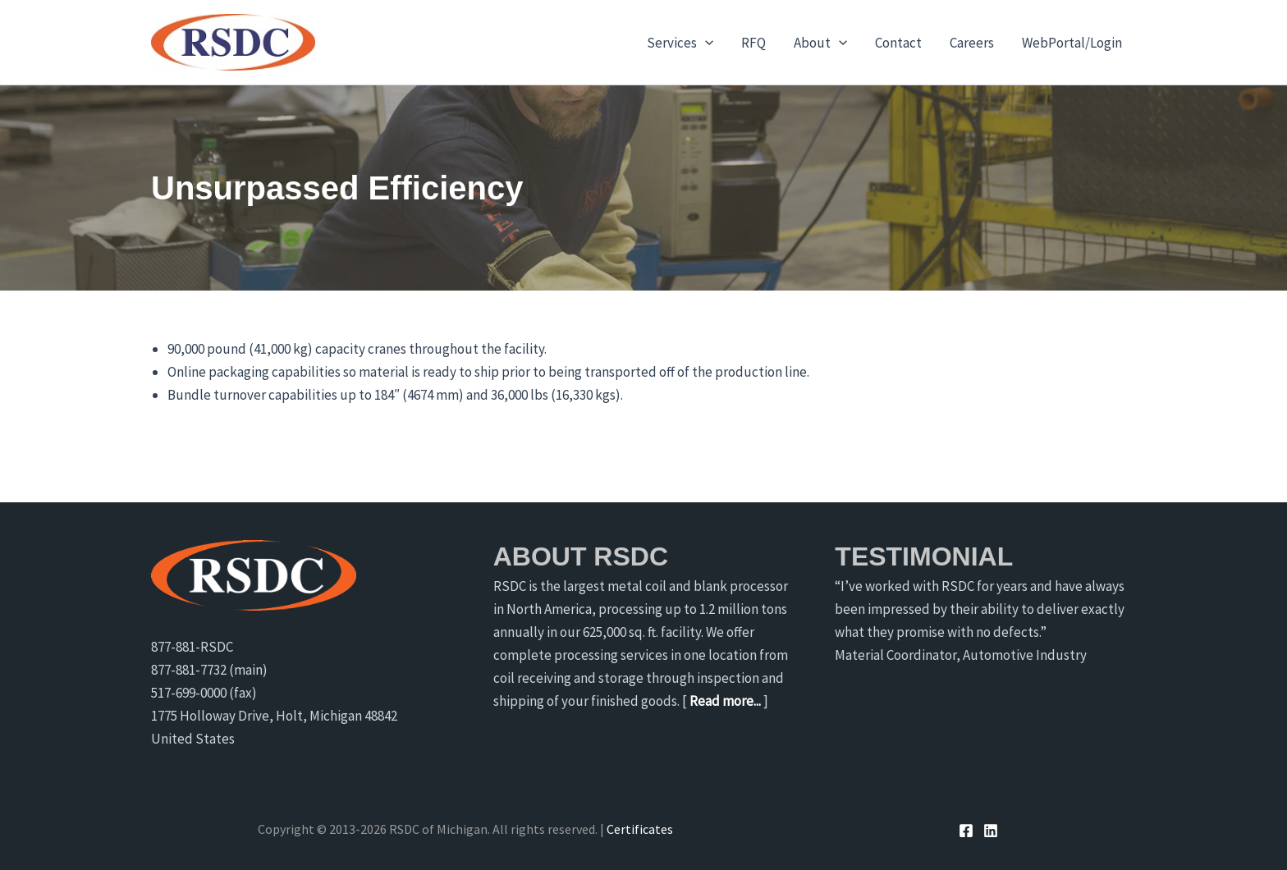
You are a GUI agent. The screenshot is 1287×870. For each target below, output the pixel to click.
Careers (972, 43)
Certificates (640, 829)
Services (680, 43)
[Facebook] (966, 830)
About (820, 43)
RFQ (753, 43)
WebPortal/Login (1072, 43)
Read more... (725, 701)
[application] (705, 43)
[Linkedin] (990, 830)
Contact (898, 43)
